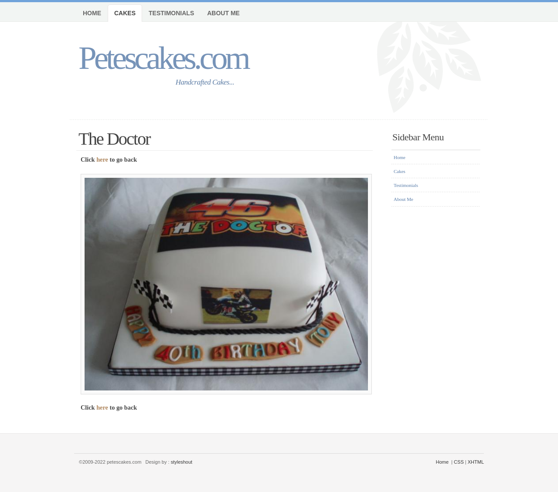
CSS (459, 462)
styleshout (182, 462)
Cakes (125, 13)
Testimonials (171, 13)
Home (92, 13)
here (102, 159)
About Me (223, 13)
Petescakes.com (163, 58)
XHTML (476, 462)
